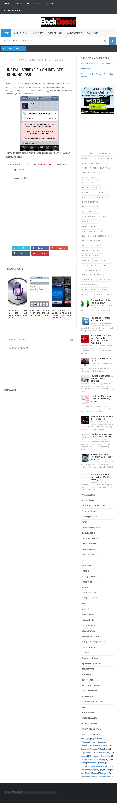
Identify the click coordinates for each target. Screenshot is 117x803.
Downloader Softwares (91, 255)
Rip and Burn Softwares (91, 241)
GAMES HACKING (88, 280)
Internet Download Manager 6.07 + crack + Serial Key (102, 457)
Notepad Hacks (102, 197)
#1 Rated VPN (86, 69)
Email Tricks (92, 33)
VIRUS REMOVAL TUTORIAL (91, 265)
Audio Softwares (89, 217)
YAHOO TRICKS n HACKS (90, 246)
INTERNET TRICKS (88, 158)
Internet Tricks (55, 33)
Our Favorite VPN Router (90, 82)
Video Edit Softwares (90, 178)
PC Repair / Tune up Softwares (93, 192)
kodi (91, 294)
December (85, 746)
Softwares (38, 33)
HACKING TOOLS (102, 163)
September (85, 749)
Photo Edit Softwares (90, 202)
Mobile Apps (86, 260)
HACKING (85, 236)
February (84, 742)
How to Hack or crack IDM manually (100, 319)
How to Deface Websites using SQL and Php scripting (102, 378)
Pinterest (42, 253)
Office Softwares (89, 289)
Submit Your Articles (12, 10)
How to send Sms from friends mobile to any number (101, 399)
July (88, 739)
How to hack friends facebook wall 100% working (100, 477)
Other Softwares (89, 168)
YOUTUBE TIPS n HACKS (90, 212)
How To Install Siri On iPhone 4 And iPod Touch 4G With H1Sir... (17, 314)
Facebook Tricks (20, 33)
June (107, 749)
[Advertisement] (99, 131)
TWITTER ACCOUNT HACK (90, 270)
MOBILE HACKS (87, 163)
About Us (18, 3)
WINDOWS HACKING (105, 158)
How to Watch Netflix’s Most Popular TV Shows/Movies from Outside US (101, 339)
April (82, 739)
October (105, 746)
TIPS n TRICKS (87, 153)
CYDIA (100, 231)
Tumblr (23, 253)
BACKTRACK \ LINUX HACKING (92, 275)
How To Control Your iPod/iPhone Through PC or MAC (39, 313)
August (95, 749)
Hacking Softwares (99, 236)
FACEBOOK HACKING (102, 153)
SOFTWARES (103, 217)
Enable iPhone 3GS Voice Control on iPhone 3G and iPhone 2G (61, 314)
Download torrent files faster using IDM (101, 301)
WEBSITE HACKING (88, 231)
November (96, 746)
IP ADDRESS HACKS (88, 221)
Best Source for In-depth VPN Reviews (96, 64)
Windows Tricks (74, 33)
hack (84, 294)
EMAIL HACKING (87, 197)
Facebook (42, 248)
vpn (108, 294)
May (82, 752)
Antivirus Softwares (90, 173)
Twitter (23, 248)
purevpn (100, 294)
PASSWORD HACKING (89, 226)
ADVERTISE (52, 3)
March (100, 739)
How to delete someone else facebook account (101, 435)
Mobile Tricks (29, 41)
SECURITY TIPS (104, 168)
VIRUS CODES (100, 260)
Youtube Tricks (11, 41)
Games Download (89, 285)
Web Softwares (103, 280)
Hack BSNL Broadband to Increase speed (102, 417)
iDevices (107, 265)
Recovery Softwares (90, 207)
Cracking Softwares (90, 251)
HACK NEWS (103, 289)
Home (6, 3)
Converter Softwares (90, 187)
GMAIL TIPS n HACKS (89, 183)
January (93, 742)
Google (61, 248)
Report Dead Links (34, 3)
